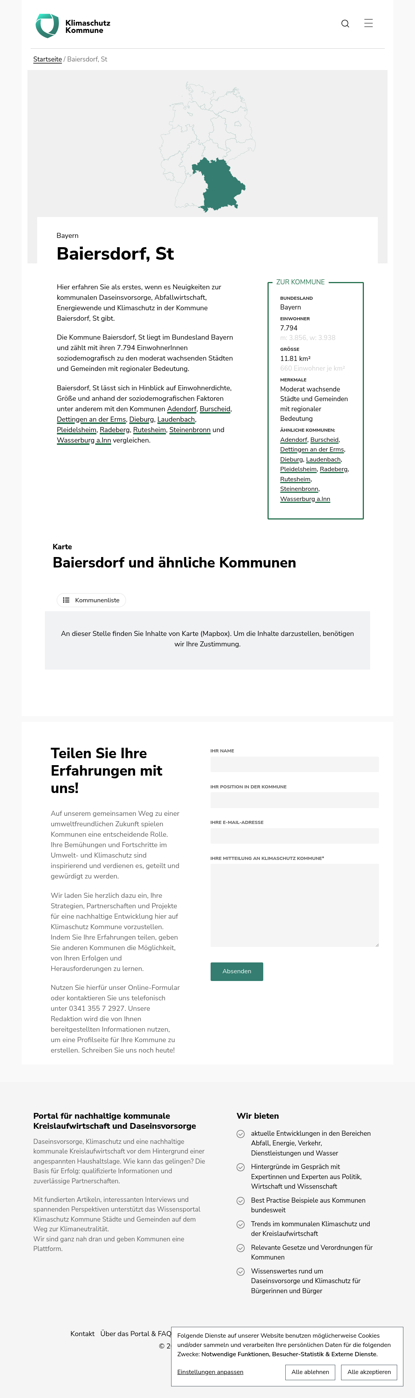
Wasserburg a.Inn (84, 440)
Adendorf (182, 409)
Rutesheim (150, 429)
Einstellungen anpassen (210, 1372)
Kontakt (82, 1333)
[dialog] (287, 1356)
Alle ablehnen (308, 1372)
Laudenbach (178, 419)
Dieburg (142, 419)
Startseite (47, 59)
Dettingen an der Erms (92, 419)
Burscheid (215, 409)
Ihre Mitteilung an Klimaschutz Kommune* (267, 858)
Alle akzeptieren (368, 1372)
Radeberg (115, 429)
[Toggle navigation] (368, 23)
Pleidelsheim (77, 429)
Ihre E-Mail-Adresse (237, 822)
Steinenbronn (192, 429)
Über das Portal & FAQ (135, 1333)
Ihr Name (222, 751)
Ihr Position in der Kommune (249, 787)
